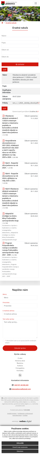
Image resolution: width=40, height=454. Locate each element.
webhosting (14, 402)
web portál (7, 402)
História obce (20, 361)
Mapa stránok (34, 400)
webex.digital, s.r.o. (24, 402)
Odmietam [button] (20, 451)
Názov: (4, 36)
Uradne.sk (33, 111)
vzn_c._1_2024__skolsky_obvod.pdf (25, 103)
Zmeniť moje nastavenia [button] (20, 447)
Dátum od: (5, 50)
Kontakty (20, 370)
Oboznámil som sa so (20, 342)
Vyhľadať (20, 64)
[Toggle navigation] (36, 3)
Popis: (4, 43)
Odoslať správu (20, 348)
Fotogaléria (20, 368)
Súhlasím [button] (20, 443)
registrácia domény (7, 404)
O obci (20, 358)
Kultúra (20, 365)
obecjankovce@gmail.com (21, 389)
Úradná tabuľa (11, 23)
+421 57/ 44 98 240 (21, 385)
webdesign (15, 421)
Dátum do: (5, 57)
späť (4, 70)
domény (33, 402)
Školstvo (20, 363)
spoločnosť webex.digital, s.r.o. (23, 404)
